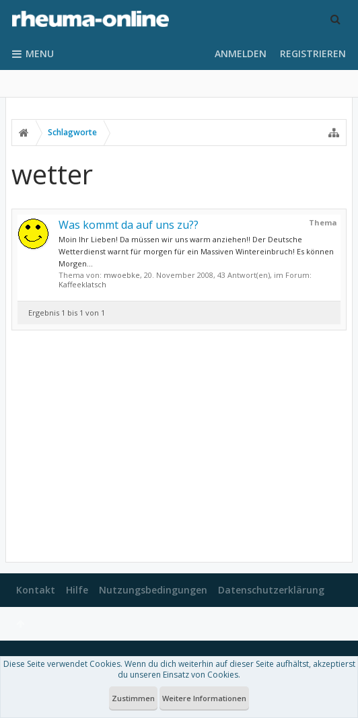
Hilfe (77, 589)
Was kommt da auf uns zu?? (129, 224)
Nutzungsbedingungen (153, 589)
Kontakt (35, 589)
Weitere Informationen (204, 698)
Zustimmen (133, 698)
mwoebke (122, 275)
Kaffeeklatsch (82, 284)
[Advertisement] (179, 446)
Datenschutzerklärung (271, 589)
